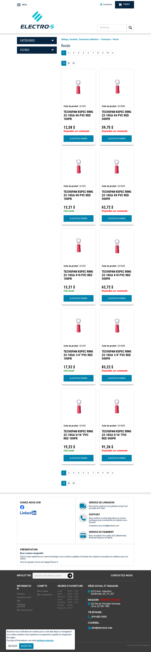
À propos (21, 594)
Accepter (26, 646)
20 (69, 63)
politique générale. (45, 640)
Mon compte (42, 591)
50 (74, 63)
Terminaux (105, 39)
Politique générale (21, 605)
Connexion (106, 4)
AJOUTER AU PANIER (78, 138)
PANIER (124, 4)
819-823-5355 (99, 616)
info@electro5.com (111, 525)
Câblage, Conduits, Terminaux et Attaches (80, 39)
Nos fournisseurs (25, 610)
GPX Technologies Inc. (143, 645)
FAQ (18, 601)
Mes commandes (44, 594)
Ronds (116, 39)
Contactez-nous (122, 575)
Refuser (12, 646)
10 (64, 63)
